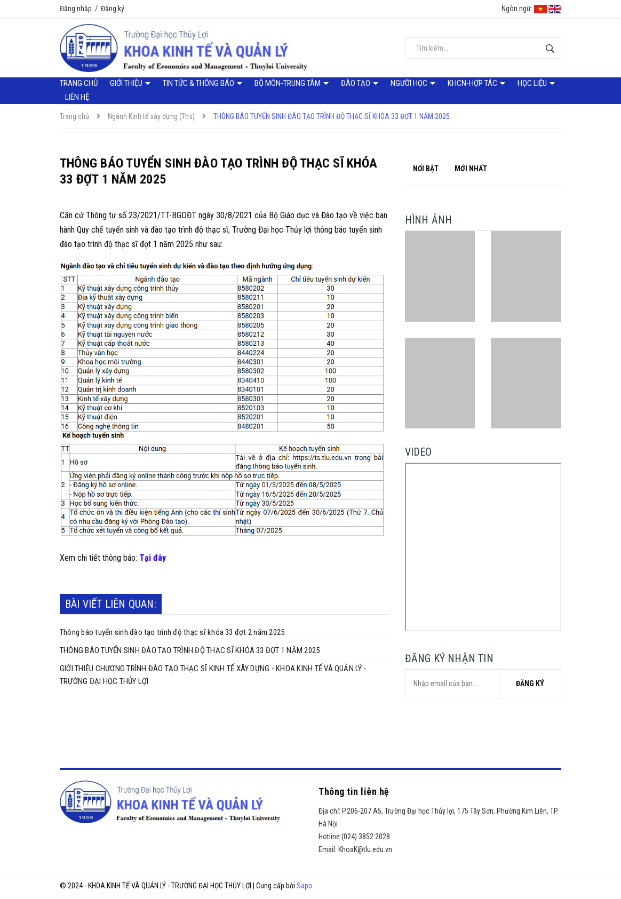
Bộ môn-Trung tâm (288, 83)
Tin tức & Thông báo (199, 83)
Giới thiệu (127, 83)
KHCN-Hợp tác (473, 83)
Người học (410, 83)
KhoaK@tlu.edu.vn (365, 849)
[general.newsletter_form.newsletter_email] (483, 684)
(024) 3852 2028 (365, 836)
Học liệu (533, 83)
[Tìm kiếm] (550, 48)
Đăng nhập (76, 8)
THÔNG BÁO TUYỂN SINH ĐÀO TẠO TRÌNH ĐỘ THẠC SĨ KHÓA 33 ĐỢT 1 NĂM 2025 (190, 650)
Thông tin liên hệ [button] (354, 791)
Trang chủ (79, 83)
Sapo (305, 885)
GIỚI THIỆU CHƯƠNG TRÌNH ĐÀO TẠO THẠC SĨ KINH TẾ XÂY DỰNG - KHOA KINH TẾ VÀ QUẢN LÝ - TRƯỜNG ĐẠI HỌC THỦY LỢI (213, 675)
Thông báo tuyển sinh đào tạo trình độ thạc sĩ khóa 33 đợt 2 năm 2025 (172, 632)
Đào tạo (356, 83)
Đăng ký (112, 8)
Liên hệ (77, 97)
